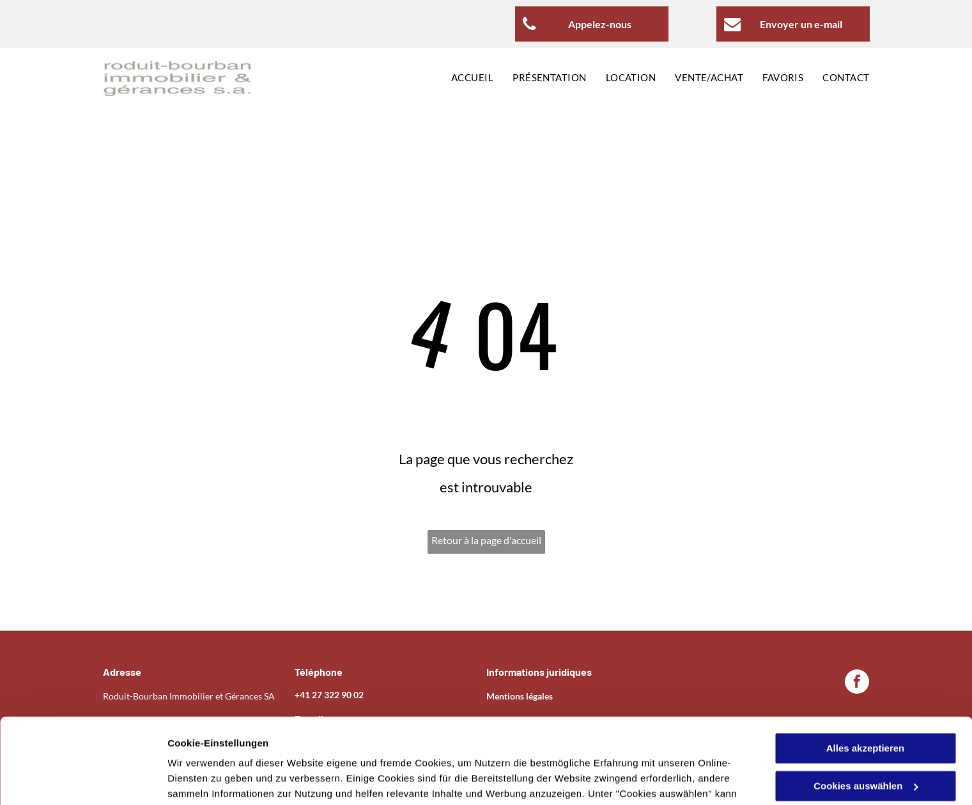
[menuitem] (462, 78)
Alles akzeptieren (865, 668)
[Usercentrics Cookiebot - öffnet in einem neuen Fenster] (83, 780)
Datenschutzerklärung (557, 744)
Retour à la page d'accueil (486, 540)
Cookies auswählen (212, 779)
